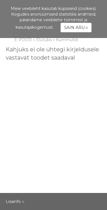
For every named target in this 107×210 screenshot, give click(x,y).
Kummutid (67, 39)
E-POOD (23, 39)
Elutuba (44, 39)
